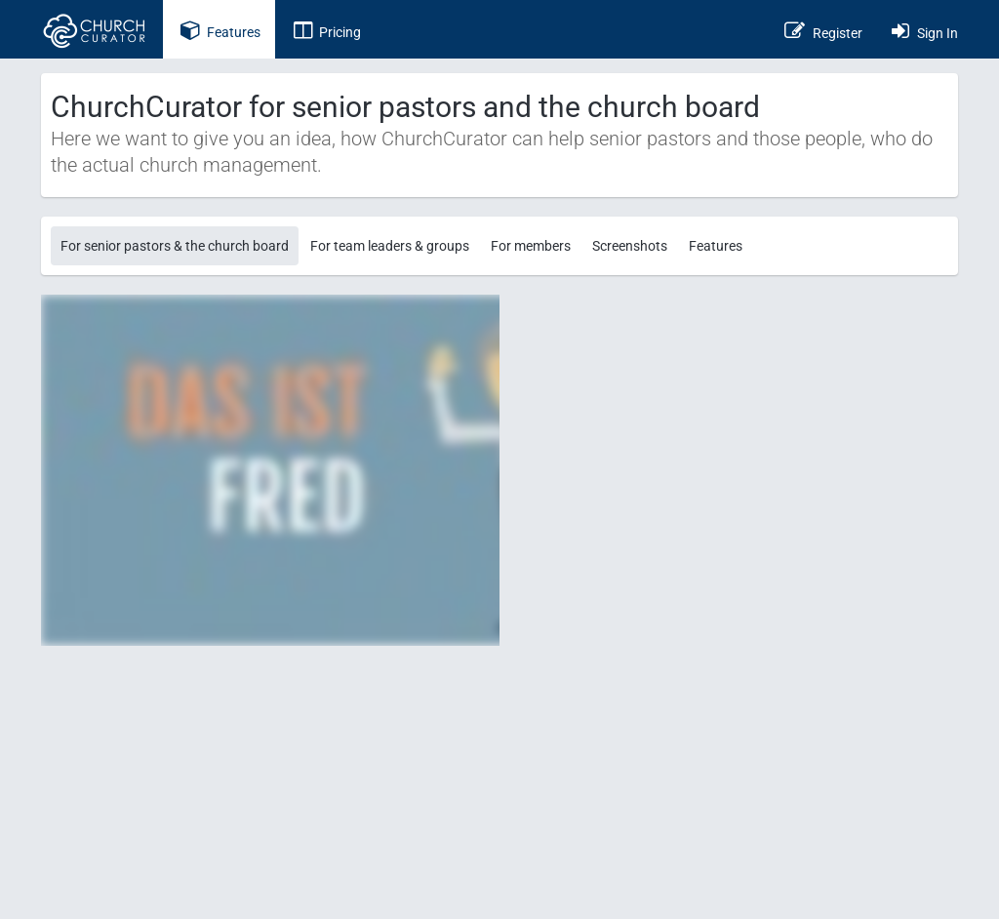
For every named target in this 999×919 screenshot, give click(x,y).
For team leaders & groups (389, 246)
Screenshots (629, 246)
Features (715, 246)
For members (531, 246)
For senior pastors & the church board (174, 246)
